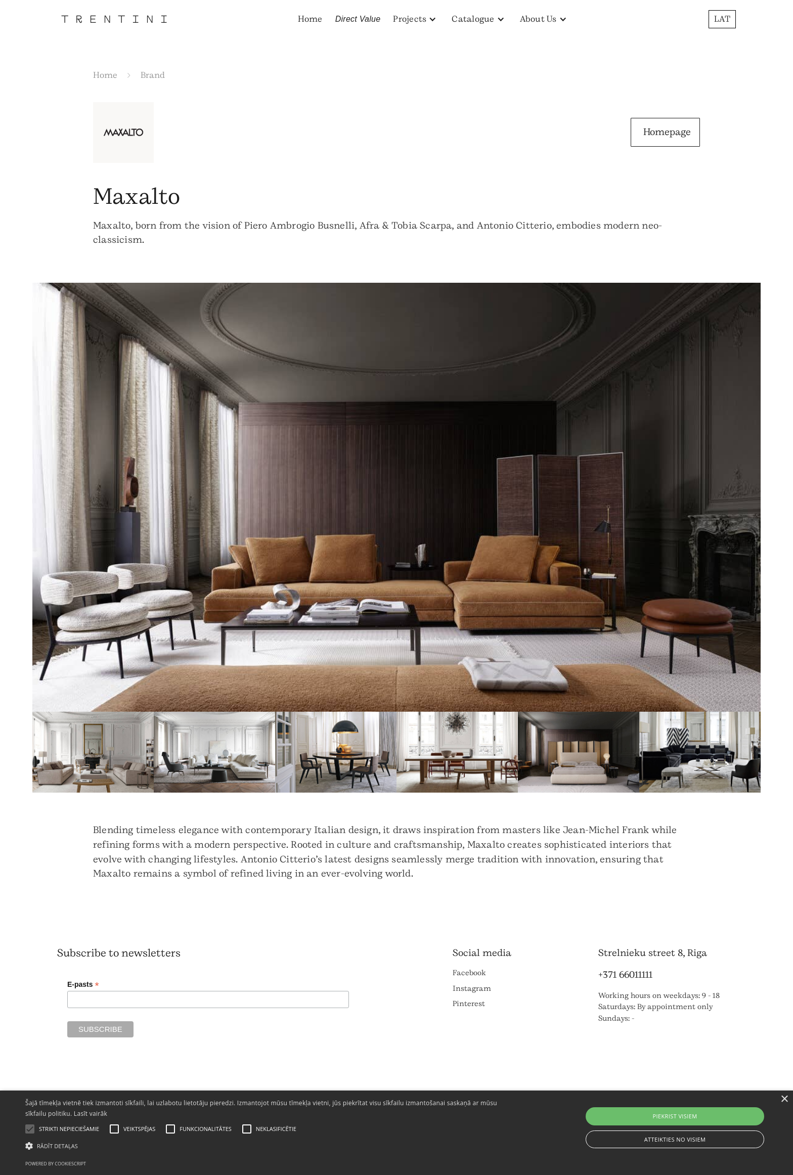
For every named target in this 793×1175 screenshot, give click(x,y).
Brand (153, 75)
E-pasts (83, 984)
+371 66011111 (625, 974)
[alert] (396, 1133)
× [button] (784, 1099)
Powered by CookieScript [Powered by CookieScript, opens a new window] (55, 1163)
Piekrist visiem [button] (674, 1116)
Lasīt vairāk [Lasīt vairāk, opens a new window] (90, 1113)
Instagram (472, 988)
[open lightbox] (396, 497)
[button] (415, 19)
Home (310, 19)
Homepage (667, 132)
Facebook (469, 973)
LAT (722, 19)
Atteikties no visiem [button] (675, 1139)
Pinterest (469, 1003)
